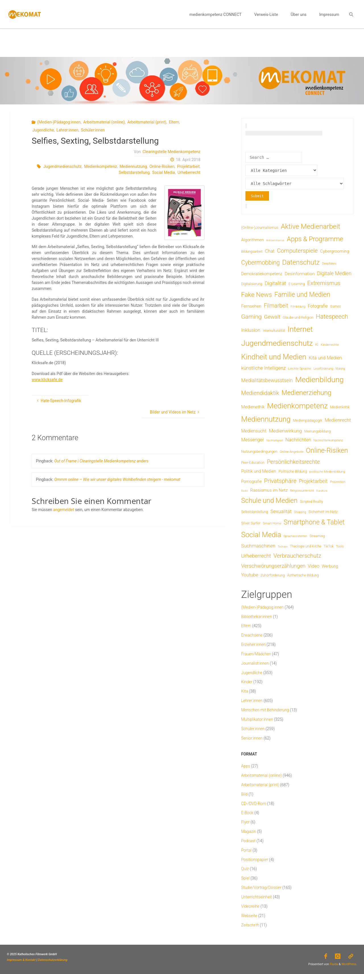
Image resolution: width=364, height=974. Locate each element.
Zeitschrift (250, 925)
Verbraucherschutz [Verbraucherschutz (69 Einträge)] (297, 555)
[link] (351, 14)
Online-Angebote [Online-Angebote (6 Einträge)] (291, 452)
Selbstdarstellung (134, 172)
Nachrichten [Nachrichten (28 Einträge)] (298, 439)
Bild (244, 794)
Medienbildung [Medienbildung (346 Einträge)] (319, 379)
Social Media (163, 172)
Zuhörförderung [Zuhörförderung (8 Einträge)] (272, 575)
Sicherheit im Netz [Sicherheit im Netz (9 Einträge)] (323, 512)
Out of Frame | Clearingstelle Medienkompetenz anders (101, 461)
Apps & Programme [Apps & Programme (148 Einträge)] (315, 239)
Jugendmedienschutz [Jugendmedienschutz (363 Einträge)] (277, 343)
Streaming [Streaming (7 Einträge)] (317, 536)
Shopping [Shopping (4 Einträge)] (300, 512)
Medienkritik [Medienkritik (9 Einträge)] (339, 407)
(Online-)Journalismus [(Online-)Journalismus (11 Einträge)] (259, 227)
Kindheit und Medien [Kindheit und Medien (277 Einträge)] (273, 357)
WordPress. (349, 964)
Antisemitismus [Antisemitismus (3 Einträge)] (275, 240)
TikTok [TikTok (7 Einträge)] (329, 546)
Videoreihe (250, 906)
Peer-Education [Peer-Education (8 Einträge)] (252, 462)
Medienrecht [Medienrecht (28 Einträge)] (338, 420)
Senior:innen (251, 738)
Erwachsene (251, 635)
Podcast (248, 841)
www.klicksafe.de (47, 379)
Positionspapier (254, 859)
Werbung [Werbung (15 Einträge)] (330, 566)
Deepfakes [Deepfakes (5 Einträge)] (329, 263)
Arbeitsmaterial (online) (104, 122)
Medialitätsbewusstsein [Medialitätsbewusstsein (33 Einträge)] (267, 380)
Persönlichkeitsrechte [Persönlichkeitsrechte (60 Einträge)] (293, 462)
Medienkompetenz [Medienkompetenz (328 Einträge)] (297, 405)
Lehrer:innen (67, 130)
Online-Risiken (162, 166)
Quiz (245, 868)
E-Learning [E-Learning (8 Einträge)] (296, 284)
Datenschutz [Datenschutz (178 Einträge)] (301, 262)
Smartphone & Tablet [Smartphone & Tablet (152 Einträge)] (314, 522)
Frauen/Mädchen (256, 654)
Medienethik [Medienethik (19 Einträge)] (253, 406)
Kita (244, 691)
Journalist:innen (255, 663)
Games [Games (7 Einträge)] (335, 306)
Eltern (174, 122)
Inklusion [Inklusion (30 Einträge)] (250, 330)
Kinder (246, 681)
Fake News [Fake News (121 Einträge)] (256, 294)
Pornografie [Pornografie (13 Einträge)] (251, 481)
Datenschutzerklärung (52, 960)
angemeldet (63, 509)
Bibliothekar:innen (256, 616)
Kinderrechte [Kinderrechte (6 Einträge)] (330, 345)
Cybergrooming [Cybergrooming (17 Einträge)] (334, 251)
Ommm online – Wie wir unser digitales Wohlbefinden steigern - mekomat (117, 479)
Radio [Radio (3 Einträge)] (244, 490)
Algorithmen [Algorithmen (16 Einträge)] (252, 239)
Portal (246, 850)
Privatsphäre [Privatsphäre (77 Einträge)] (280, 480)
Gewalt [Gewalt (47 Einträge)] (272, 317)
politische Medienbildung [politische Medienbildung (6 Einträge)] (327, 471)
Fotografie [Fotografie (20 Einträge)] (318, 306)
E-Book (247, 812)
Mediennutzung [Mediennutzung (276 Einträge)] (266, 419)
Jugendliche (43, 130)
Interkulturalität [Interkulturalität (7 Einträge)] (274, 331)
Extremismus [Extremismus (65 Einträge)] (323, 283)
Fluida (333, 964)
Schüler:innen (93, 130)
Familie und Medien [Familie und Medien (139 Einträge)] (302, 294)
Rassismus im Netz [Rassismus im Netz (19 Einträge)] (269, 490)
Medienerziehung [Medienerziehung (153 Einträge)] (307, 393)
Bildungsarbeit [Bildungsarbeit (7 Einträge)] (251, 252)
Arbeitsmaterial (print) (146, 122)
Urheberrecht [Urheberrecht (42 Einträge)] (256, 556)
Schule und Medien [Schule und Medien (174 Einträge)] (269, 500)
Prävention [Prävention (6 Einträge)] (338, 482)
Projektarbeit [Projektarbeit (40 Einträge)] (313, 481)
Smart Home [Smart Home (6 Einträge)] (272, 523)
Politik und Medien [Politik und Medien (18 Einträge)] (258, 471)
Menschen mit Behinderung (265, 710)
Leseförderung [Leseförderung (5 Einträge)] (323, 368)
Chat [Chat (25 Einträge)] (269, 251)
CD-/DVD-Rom (253, 803)
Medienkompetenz (100, 166)
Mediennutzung (133, 166)
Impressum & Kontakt (21, 960)
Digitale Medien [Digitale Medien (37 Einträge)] (334, 273)
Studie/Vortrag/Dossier (261, 887)
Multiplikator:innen (257, 719)
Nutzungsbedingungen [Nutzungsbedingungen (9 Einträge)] (259, 451)
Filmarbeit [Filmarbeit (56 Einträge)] (276, 305)
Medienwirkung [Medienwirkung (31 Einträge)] (285, 431)
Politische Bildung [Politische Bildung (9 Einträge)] (292, 471)
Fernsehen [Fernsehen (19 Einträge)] (251, 306)
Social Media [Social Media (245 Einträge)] (261, 535)
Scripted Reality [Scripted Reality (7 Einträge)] (311, 502)
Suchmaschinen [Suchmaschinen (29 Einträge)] (258, 546)
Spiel (245, 878)
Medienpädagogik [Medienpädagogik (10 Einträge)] (307, 420)
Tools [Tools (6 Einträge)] (340, 546)
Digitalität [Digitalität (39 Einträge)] (275, 283)
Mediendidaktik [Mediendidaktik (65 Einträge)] (260, 393)
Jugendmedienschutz (63, 166)
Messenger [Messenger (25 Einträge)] (252, 439)
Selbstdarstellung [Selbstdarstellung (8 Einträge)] (254, 512)
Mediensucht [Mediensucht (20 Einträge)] (253, 431)
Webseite (249, 915)
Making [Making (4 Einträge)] (340, 368)
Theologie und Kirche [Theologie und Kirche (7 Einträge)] (305, 546)
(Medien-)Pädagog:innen (59, 122)
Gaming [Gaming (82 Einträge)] (251, 316)
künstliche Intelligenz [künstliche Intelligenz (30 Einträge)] (263, 368)
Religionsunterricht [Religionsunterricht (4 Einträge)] (302, 490)
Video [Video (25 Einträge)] (313, 566)
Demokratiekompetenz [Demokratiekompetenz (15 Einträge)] (261, 273)
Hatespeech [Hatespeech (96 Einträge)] (332, 316)
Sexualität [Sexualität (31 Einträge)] (281, 511)
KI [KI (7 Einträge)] (316, 345)
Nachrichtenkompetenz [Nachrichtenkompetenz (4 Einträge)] (328, 440)
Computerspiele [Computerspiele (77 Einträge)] (297, 250)
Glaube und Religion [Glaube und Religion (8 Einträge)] (298, 317)
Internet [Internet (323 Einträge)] (300, 329)
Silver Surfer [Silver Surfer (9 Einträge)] (250, 523)
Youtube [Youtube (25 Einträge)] (249, 575)
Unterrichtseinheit (256, 897)
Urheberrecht (188, 172)
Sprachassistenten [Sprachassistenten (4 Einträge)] (295, 536)
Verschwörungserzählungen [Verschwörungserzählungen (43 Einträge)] (273, 566)
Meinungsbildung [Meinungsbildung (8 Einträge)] (317, 431)
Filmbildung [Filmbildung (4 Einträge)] (298, 306)
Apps (245, 766)
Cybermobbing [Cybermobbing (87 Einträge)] (260, 262)
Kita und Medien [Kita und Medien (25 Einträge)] (325, 358)
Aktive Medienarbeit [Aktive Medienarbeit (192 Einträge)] (310, 226)
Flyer (245, 822)
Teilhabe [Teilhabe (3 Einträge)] (283, 546)
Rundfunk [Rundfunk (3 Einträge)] (321, 490)
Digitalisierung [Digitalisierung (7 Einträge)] (251, 284)
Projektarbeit (188, 166)
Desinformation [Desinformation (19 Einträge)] (300, 273)
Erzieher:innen (253, 644)
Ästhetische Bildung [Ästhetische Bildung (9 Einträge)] (303, 575)
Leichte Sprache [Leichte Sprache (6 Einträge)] (299, 368)
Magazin (248, 831)
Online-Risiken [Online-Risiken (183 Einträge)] (327, 450)
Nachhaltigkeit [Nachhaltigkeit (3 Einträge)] (274, 440)
